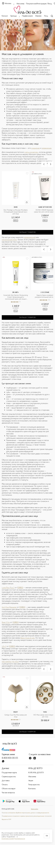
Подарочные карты (9, 773)
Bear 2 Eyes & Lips (27, 638)
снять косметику (31, 152)
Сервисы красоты (9, 777)
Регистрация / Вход (44, 4)
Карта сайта (34, 809)
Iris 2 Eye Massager (9, 607)
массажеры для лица (10, 661)
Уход (46, 16)
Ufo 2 (4, 646)
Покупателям (31, 4)
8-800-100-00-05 (10, 758)
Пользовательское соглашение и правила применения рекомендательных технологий (27, 816)
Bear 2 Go (6, 622)
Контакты (32, 789)
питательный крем (9, 240)
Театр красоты (34, 785)
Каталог (5, 16)
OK (47, 836)
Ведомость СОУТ (6, 819)
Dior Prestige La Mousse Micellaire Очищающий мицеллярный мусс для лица (16, 212)
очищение (35, 148)
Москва (6, 3)
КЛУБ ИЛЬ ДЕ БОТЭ (36, 773)
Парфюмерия (27, 16)
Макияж (38, 16)
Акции (30, 781)
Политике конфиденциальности (13, 839)
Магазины (20, 4)
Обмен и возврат (8, 789)
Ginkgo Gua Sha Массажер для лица (15, 716)
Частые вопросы (8, 793)
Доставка (5, 781)
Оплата (4, 785)
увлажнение (46, 148)
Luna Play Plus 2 (8, 588)
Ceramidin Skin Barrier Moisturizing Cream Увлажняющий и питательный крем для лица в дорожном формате (15, 297)
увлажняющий (29, 237)
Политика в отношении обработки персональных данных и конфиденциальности (25, 813)
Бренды (14, 16)
